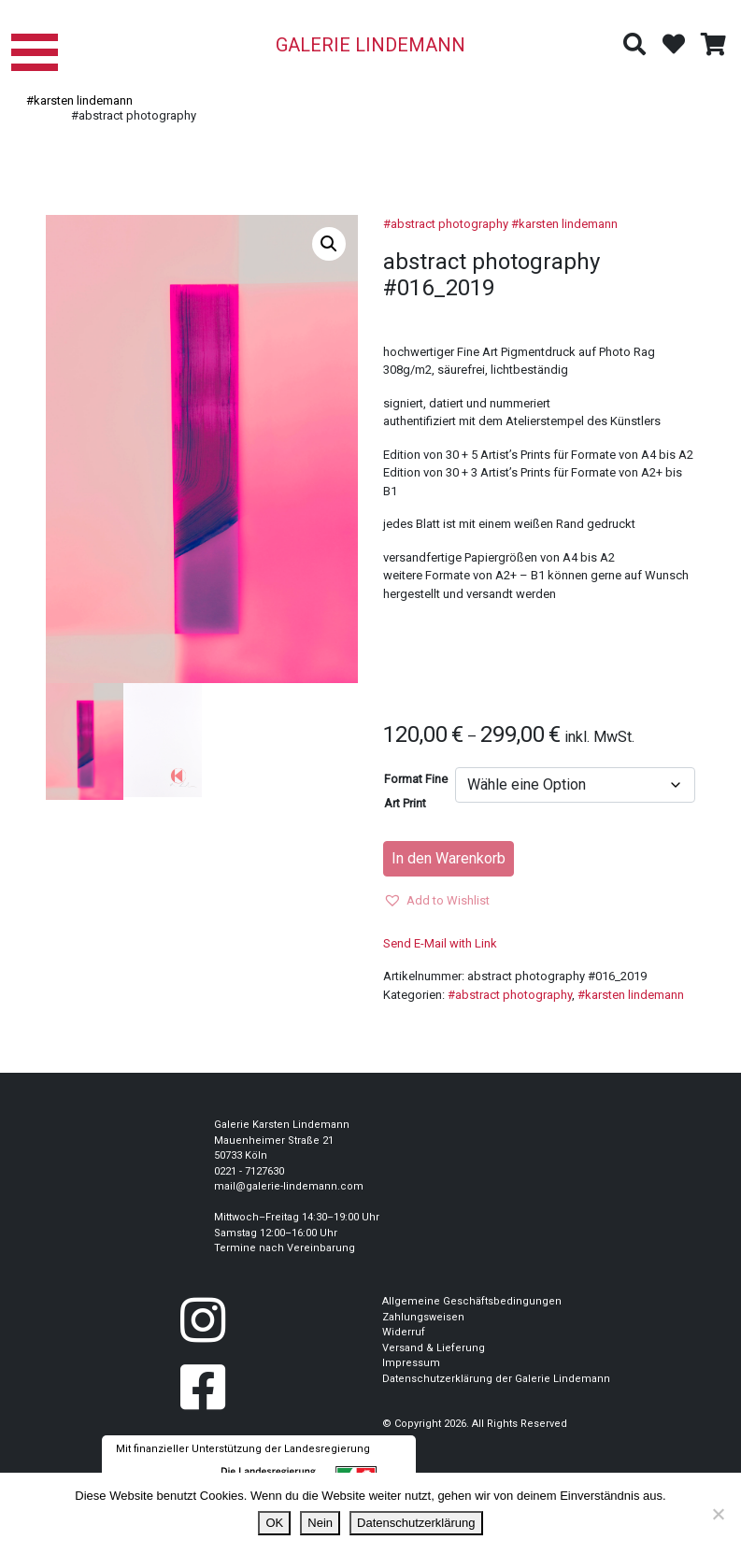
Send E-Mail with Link (440, 943)
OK (274, 1523)
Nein (320, 1523)
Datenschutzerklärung (416, 1523)
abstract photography (449, 224)
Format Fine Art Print (416, 791)
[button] (329, 244)
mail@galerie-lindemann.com (288, 1186)
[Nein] (717, 1513)
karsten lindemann (568, 224)
